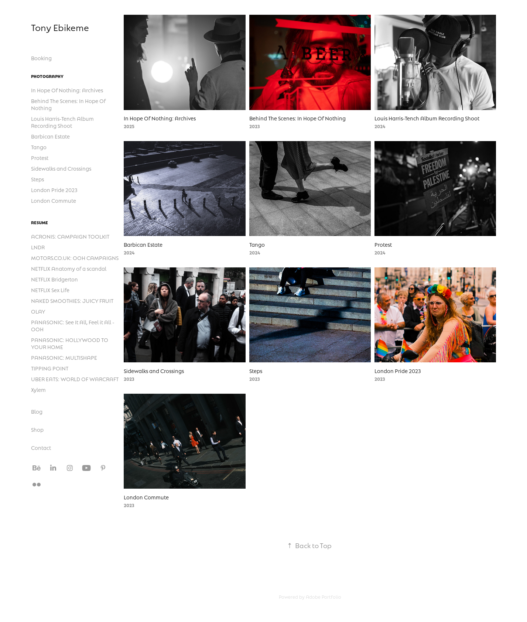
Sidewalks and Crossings (61, 168)
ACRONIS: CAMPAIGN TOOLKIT (70, 236)
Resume (39, 222)
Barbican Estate (50, 136)
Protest (39, 157)
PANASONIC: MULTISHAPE (64, 357)
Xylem (38, 389)
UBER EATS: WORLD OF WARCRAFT (75, 379)
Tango (39, 147)
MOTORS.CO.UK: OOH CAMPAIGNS (75, 257)
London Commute (53, 200)
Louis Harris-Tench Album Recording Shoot (62, 122)
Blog (36, 411)
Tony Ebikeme (60, 27)
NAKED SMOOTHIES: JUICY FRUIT (72, 300)
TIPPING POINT (49, 368)
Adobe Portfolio (323, 597)
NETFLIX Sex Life (50, 290)
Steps (37, 179)
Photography (47, 76)
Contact (41, 447)
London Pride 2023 (54, 190)
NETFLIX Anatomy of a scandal (68, 268)
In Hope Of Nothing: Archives (67, 90)
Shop (37, 429)
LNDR (38, 247)
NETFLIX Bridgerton (54, 279)
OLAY (38, 311)
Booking (41, 58)
